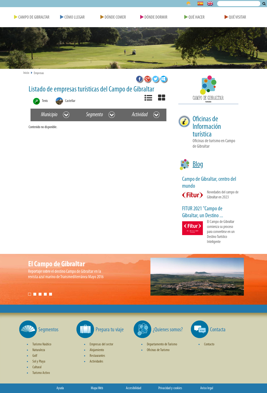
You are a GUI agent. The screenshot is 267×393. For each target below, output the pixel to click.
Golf (34, 356)
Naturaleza (38, 350)
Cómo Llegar (72, 17)
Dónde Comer (113, 17)
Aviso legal (206, 388)
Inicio (26, 73)
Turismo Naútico (41, 344)
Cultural (36, 367)
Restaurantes (97, 356)
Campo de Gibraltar (31, 17)
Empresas (39, 73)
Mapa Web (97, 388)
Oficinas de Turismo (158, 350)
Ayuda (60, 388)
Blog (198, 164)
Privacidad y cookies (170, 388)
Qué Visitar (235, 17)
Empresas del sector (101, 344)
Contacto (209, 344)
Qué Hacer (194, 17)
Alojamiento (97, 350)
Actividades (96, 361)
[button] (208, 90)
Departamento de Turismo (162, 344)
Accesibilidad (133, 388)
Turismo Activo (41, 373)
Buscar (264, 3)
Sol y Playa (38, 361)
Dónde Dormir (153, 17)
